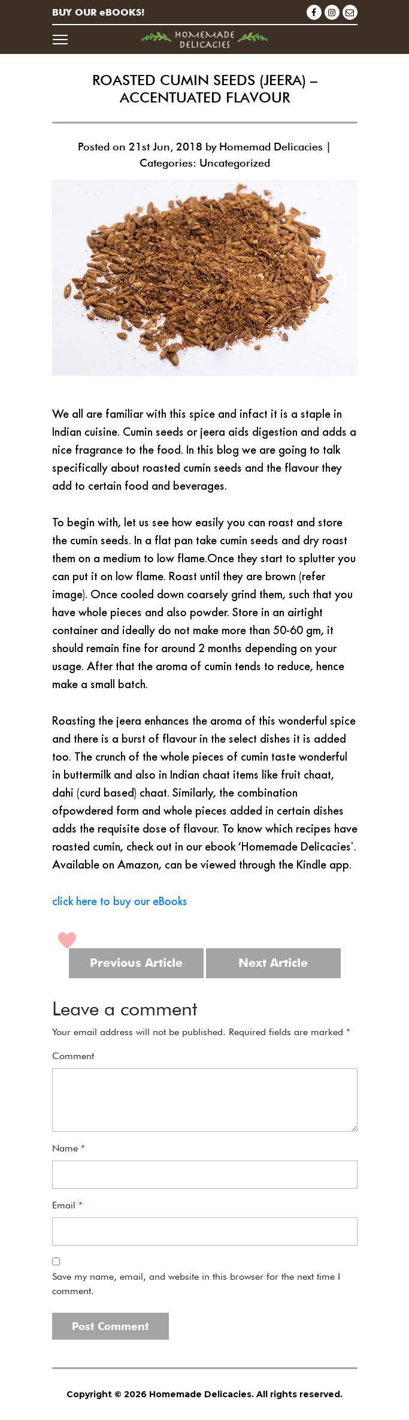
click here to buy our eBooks (119, 901)
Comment (73, 1056)
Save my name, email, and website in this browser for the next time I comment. (196, 1284)
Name (68, 1148)
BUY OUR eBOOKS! (98, 12)
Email (67, 1205)
